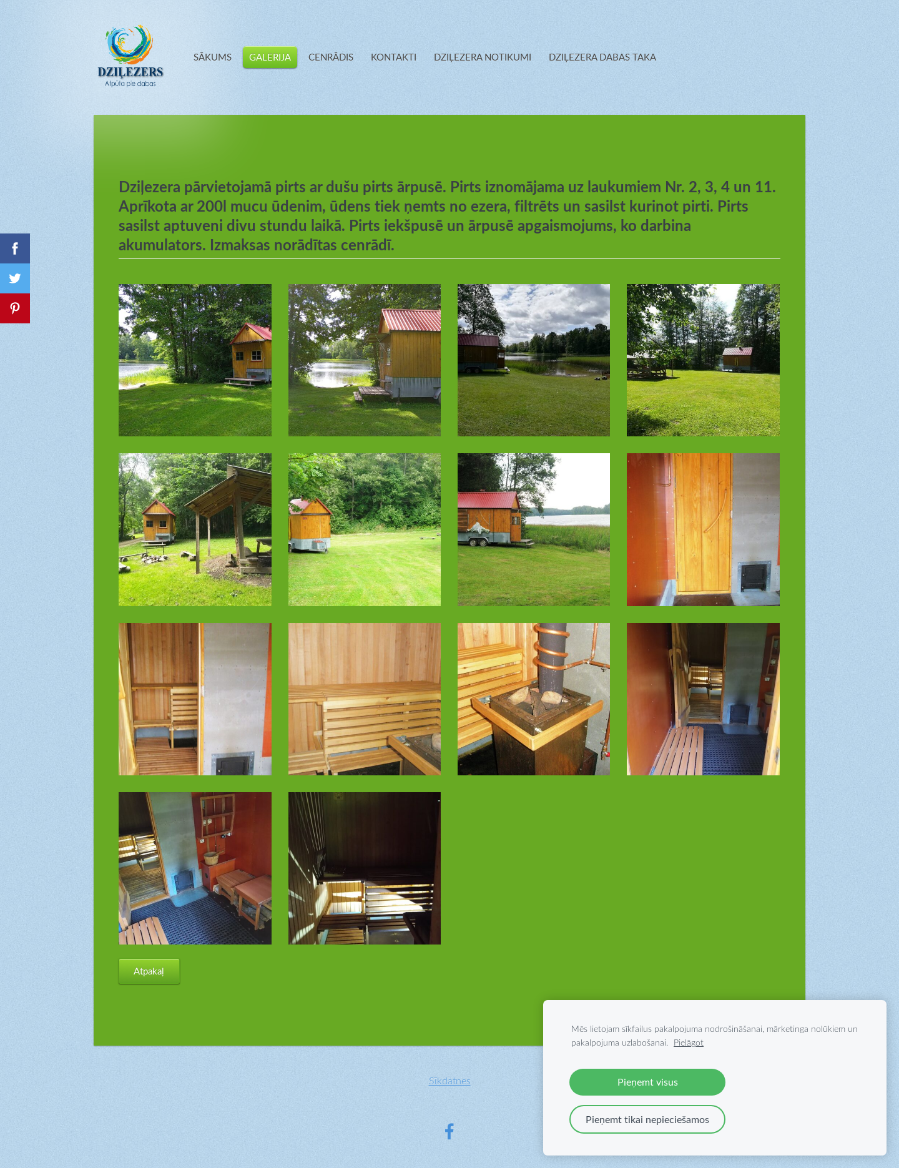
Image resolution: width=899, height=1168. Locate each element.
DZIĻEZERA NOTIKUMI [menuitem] (482, 57)
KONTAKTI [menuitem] (393, 57)
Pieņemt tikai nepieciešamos (647, 1119)
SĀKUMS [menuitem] (213, 57)
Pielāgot (689, 1042)
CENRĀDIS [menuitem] (330, 57)
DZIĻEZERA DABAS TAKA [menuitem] (602, 57)
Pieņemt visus (647, 1082)
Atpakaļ (149, 970)
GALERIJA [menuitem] (270, 57)
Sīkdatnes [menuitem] (450, 1080)
